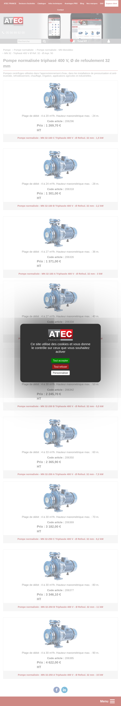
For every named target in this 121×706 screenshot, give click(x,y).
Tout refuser (60, 366)
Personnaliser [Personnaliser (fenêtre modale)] (60, 373)
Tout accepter (60, 360)
